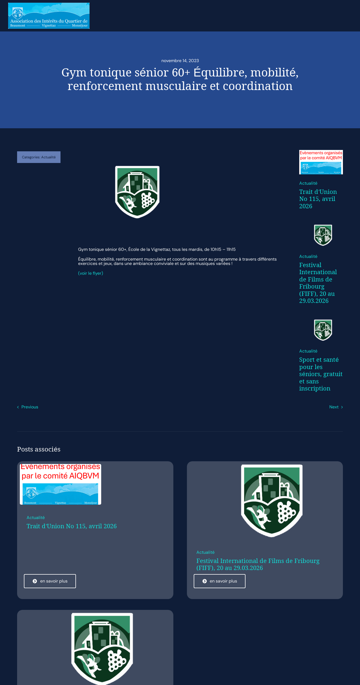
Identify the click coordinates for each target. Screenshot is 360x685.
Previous (29, 407)
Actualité (48, 157)
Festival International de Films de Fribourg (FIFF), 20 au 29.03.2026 (318, 283)
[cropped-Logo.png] (321, 225)
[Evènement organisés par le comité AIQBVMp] (321, 152)
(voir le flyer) (90, 273)
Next (334, 407)
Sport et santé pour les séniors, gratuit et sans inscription (320, 374)
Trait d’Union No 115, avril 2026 (318, 199)
